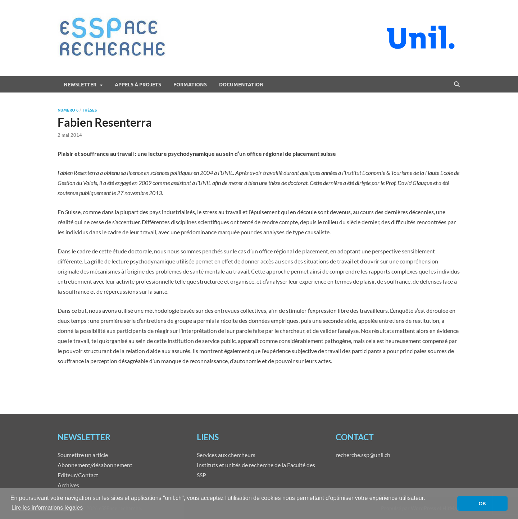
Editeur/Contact (78, 474)
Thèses (89, 110)
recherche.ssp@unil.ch (363, 454)
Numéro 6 (68, 110)
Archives (68, 485)
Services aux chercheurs (226, 454)
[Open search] (456, 84)
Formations (190, 84)
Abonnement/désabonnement (95, 464)
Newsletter (80, 84)
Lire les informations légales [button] (47, 508)
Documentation (241, 84)
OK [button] (482, 503)
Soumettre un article (83, 454)
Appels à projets (138, 84)
